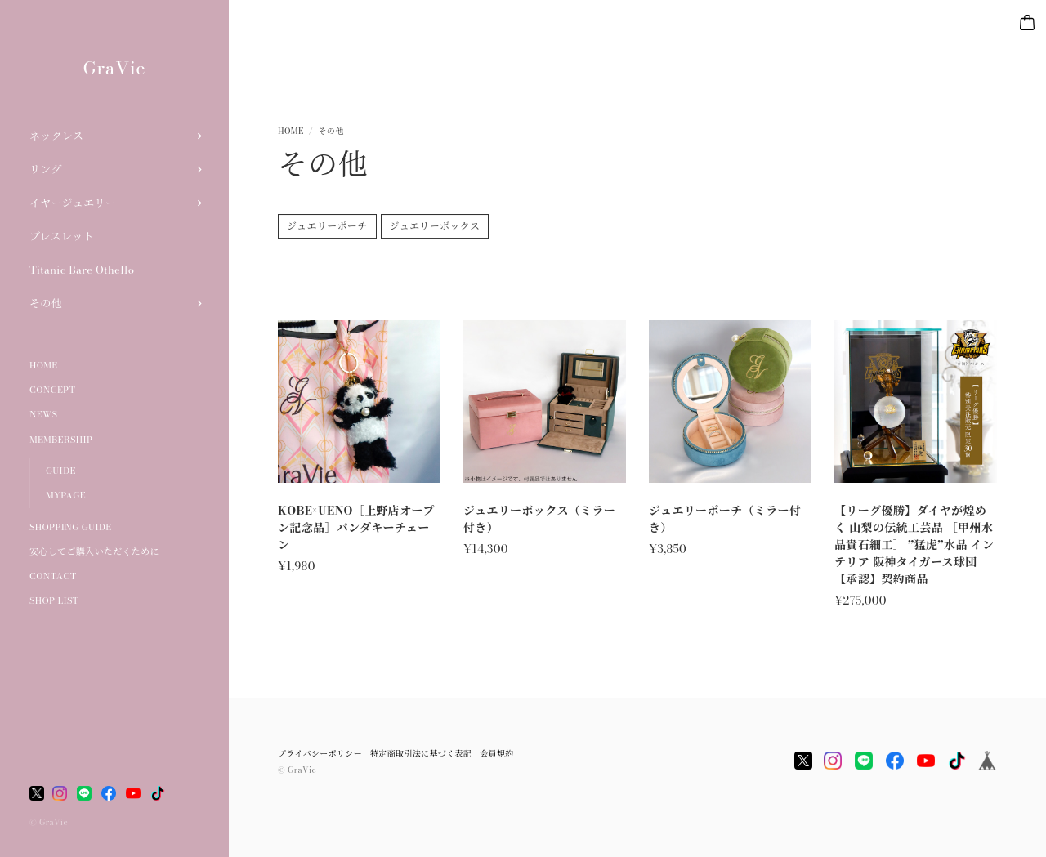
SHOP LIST (53, 600)
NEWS (43, 414)
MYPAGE (66, 495)
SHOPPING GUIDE (70, 526)
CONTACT (52, 575)
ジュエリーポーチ (327, 228)
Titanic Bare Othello (81, 269)
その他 (45, 303)
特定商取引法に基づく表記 (421, 754)
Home (290, 131)
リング (45, 169)
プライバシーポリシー (320, 754)
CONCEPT (52, 389)
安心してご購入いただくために (94, 551)
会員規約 (496, 754)
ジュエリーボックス (435, 228)
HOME (43, 365)
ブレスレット (61, 236)
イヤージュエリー (72, 202)
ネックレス (56, 135)
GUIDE (61, 470)
